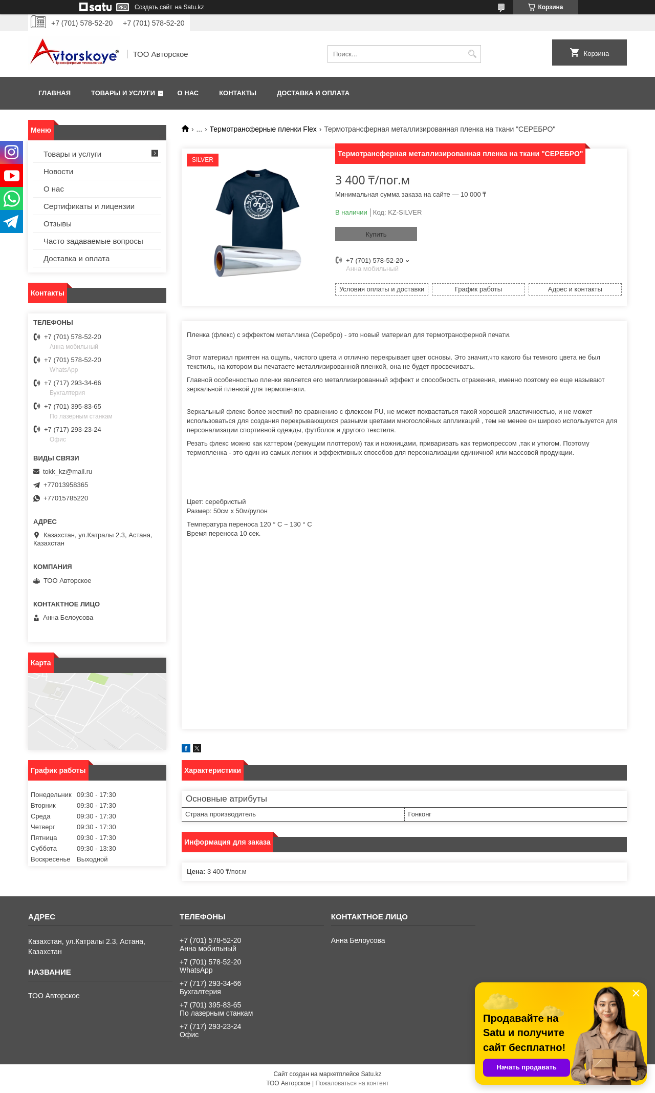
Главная (54, 93)
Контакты (237, 93)
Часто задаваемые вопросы (93, 241)
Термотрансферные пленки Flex (263, 129)
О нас (188, 93)
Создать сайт (153, 7)
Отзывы (57, 223)
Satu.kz (371, 1074)
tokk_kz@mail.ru (67, 471)
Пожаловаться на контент (351, 1083)
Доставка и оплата (313, 93)
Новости (58, 171)
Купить (375, 234)
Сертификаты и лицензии (89, 206)
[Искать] (472, 54)
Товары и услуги (123, 93)
